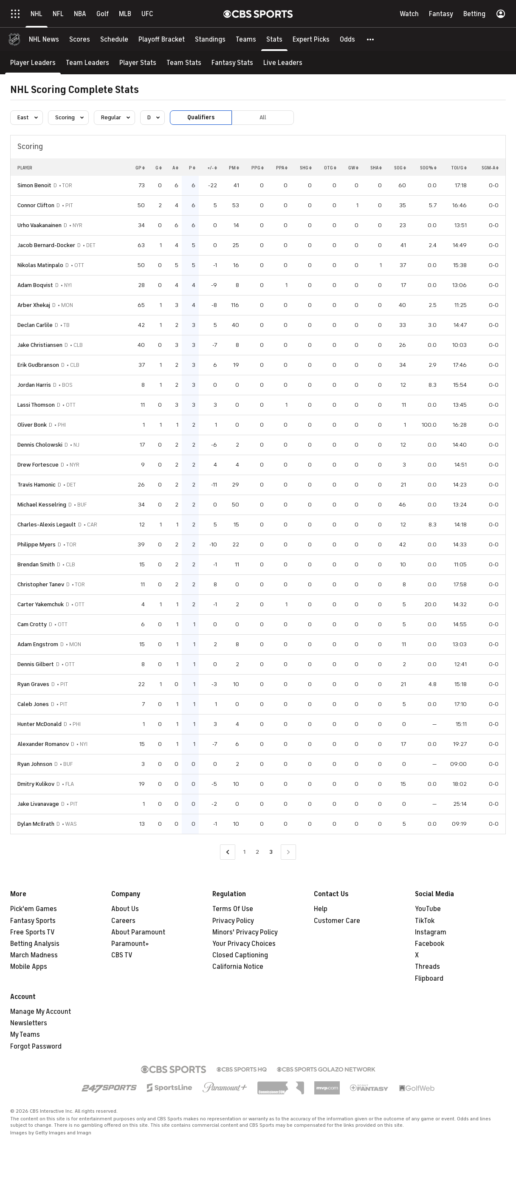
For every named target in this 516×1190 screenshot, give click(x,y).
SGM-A (490, 168)
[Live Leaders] (282, 62)
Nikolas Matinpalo (40, 265)
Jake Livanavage (38, 803)
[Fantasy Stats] (232, 62)
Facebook (429, 944)
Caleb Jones (33, 704)
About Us (125, 909)
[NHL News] (44, 39)
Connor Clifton (35, 205)
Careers (123, 921)
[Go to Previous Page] (227, 852)
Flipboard (429, 978)
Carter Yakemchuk (40, 604)
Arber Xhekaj (33, 305)
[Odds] (347, 39)
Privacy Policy (233, 921)
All (262, 117)
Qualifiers (200, 117)
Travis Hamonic (36, 484)
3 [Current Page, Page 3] (271, 851)
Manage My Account (40, 1011)
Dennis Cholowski (39, 444)
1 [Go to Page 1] (244, 851)
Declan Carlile (35, 325)
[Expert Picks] (311, 39)
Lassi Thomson (36, 404)
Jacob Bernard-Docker (46, 245)
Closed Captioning (240, 955)
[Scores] (79, 39)
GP (140, 168)
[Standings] (210, 39)
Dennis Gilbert (35, 664)
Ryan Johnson (34, 764)
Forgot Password (36, 1046)
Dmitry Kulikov (35, 784)
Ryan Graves (33, 684)
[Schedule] (114, 39)
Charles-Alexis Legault (46, 524)
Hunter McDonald (39, 724)
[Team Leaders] (87, 62)
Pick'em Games (33, 909)
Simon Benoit (34, 185)
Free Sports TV (32, 932)
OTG (330, 168)
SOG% (428, 168)
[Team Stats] (183, 62)
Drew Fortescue (38, 464)
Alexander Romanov (43, 744)
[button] (370, 39)
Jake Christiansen (39, 345)
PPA (282, 168)
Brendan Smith (36, 564)
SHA (376, 168)
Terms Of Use (232, 909)
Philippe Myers (36, 544)
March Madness (34, 955)
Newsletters (28, 1023)
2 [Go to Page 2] (257, 851)
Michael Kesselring (41, 504)
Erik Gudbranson (38, 365)
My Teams (25, 1034)
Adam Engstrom (37, 644)
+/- (212, 168)
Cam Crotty (32, 624)
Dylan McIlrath (35, 823)
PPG (257, 168)
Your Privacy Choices (244, 944)
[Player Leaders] (33, 62)
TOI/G (459, 168)
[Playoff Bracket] (161, 39)
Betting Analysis (34, 944)
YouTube (428, 909)
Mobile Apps (28, 966)
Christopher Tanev (40, 584)
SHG (306, 168)
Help (320, 909)
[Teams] (246, 39)
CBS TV (122, 955)
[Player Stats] (137, 62)
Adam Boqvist (35, 285)
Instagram (430, 932)
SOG (400, 168)
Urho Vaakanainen (39, 225)
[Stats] (274, 39)
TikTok (424, 921)
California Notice (237, 966)
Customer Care (337, 921)
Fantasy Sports (33, 921)
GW (353, 168)
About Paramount (138, 932)
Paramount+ (130, 944)
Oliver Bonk (32, 424)
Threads (427, 966)
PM (234, 168)
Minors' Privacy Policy (245, 932)
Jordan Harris (34, 384)
